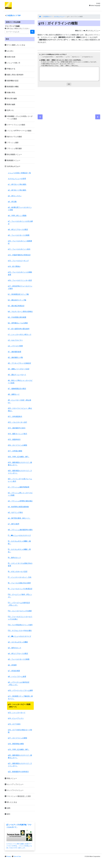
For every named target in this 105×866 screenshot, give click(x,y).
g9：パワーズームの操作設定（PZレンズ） (18, 683)
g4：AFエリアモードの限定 (18, 653)
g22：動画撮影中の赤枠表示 (18, 772)
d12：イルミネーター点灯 (17, 422)
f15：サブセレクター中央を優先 (20, 631)
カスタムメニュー (59, 16)
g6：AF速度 (12, 665)
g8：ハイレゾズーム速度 (17, 676)
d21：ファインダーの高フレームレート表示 (20, 480)
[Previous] (40, 116)
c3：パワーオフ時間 (15, 346)
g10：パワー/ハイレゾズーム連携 (20, 690)
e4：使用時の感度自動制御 (18, 507)
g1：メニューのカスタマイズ (19, 636)
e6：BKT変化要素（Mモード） (19, 518)
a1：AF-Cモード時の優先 (17, 184)
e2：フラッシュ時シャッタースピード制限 (20, 494)
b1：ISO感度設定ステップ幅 (18, 294)
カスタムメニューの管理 (17, 179)
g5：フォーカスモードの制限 (18, 659)
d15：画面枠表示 (14, 439)
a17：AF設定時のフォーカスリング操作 (20, 287)
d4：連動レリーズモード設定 (18, 369)
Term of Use (17, 856)
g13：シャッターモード (16, 713)
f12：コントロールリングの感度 (20, 611)
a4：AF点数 (12, 202)
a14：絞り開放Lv (14, 266)
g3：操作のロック (14, 648)
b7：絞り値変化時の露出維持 (18, 329)
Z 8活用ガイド (47, 16)
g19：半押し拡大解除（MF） (18, 749)
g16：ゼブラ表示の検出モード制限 (20, 731)
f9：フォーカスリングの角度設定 (20, 589)
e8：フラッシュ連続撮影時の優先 (20, 530)
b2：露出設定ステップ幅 (17, 300)
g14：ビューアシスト (16, 718)
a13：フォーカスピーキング (18, 261)
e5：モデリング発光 (15, 512)
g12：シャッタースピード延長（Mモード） (19, 705)
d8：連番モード (14, 394)
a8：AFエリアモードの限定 (18, 229)
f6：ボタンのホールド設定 (17, 571)
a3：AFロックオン (15, 196)
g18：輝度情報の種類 (16, 744)
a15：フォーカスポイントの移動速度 (20, 273)
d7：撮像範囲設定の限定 (17, 389)
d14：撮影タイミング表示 (17, 434)
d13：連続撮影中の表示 (16, 428)
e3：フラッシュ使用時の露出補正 (20, 501)
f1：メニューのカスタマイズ (19, 535)
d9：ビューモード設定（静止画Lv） (19, 401)
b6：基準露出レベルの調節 (18, 323)
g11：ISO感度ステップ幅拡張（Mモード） (20, 697)
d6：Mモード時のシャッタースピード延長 (20, 381)
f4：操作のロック (14, 558)
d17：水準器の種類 (15, 451)
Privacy (8, 856)
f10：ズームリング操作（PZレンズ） (20, 595)
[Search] (17, 32)
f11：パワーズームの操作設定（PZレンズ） (19, 604)
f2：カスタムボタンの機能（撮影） (19, 542)
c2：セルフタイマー (15, 340)
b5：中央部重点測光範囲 (17, 317)
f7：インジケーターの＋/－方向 (19, 577)
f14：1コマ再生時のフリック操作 (20, 625)
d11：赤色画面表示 (15, 416)
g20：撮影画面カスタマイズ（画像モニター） (20, 756)
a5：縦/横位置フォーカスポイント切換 (20, 208)
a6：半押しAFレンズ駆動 (17, 216)
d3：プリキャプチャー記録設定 (19, 363)
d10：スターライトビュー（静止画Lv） (20, 409)
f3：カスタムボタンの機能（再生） (19, 550)
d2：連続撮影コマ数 (15, 357)
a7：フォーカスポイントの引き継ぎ (20, 222)
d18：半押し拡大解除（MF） (18, 457)
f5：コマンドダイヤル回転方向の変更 (20, 564)
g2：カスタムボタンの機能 (18, 642)
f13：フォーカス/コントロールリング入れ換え (20, 618)
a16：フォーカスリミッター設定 (20, 280)
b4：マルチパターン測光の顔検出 (20, 311)
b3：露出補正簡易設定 (16, 306)
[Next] (97, 116)
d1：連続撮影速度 (14, 352)
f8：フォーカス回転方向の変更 (19, 583)
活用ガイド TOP (13, 16)
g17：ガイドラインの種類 (17, 738)
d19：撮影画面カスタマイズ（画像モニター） (20, 463)
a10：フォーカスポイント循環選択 (20, 242)
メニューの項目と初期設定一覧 (19, 173)
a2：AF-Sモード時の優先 (17, 190)
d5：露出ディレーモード (17, 375)
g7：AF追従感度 (14, 671)
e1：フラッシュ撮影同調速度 (18, 487)
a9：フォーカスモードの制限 (18, 235)
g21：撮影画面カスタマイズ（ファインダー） (20, 764)
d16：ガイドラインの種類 (17, 445)
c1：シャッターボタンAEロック (19, 334)
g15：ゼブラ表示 (14, 724)
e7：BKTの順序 (13, 524)
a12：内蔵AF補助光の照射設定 (19, 255)
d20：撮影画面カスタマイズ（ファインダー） (20, 472)
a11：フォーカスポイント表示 (19, 249)
